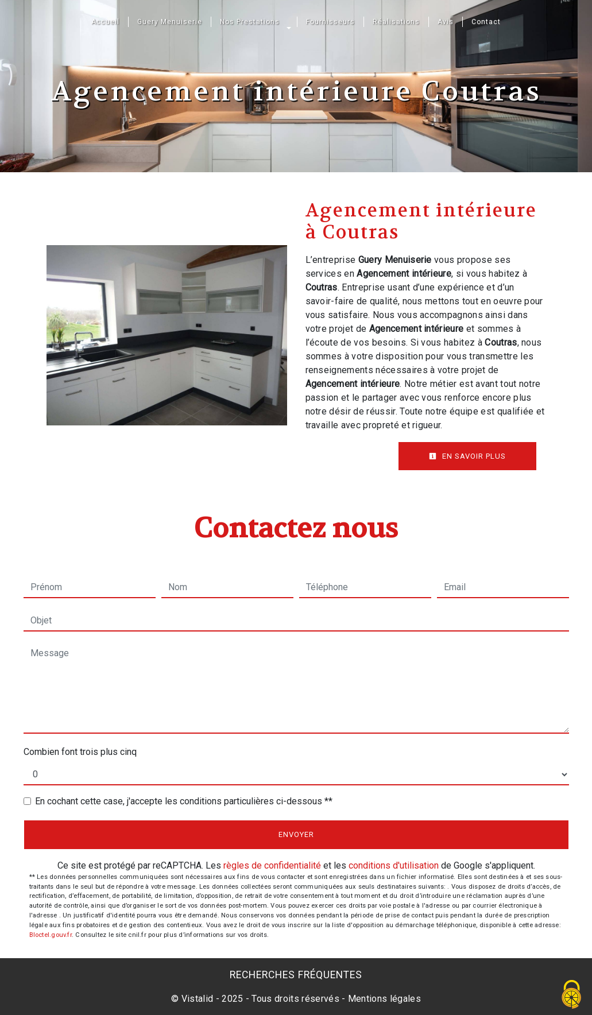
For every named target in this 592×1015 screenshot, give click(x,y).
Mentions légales (383, 998)
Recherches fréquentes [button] (296, 975)
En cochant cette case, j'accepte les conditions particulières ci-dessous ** (183, 801)
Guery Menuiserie (169, 22)
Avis (446, 22)
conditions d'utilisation (394, 865)
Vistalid (197, 998)
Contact (486, 22)
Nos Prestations (250, 22)
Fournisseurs (330, 22)
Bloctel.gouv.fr (50, 935)
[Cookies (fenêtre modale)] (572, 995)
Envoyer (296, 834)
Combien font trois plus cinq (80, 751)
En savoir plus (467, 456)
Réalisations (396, 22)
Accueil (105, 22)
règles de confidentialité (272, 865)
